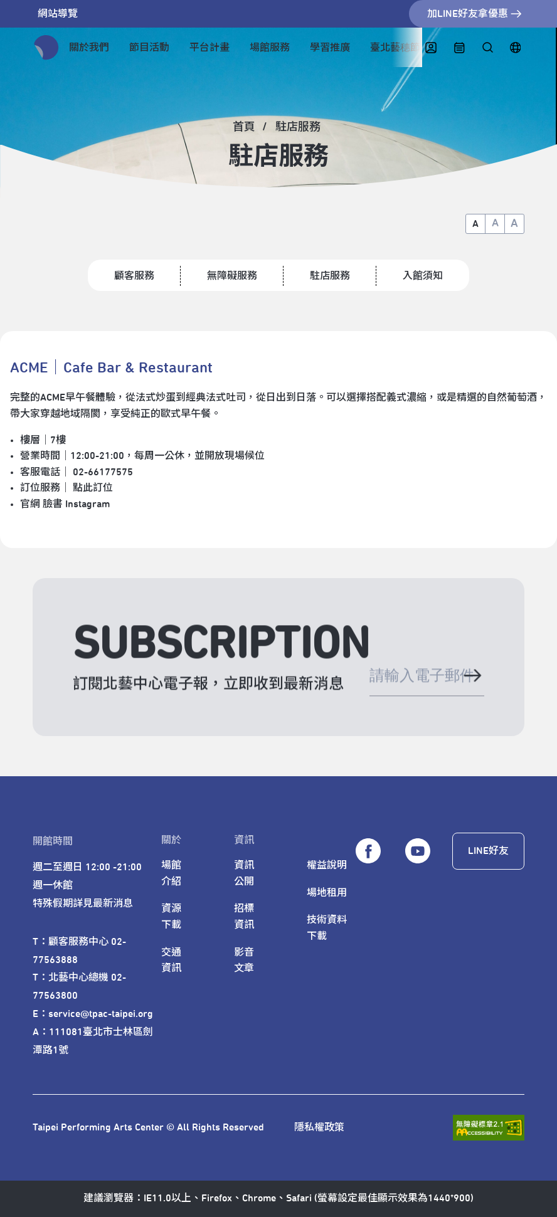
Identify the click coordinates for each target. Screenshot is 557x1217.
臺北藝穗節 (395, 48)
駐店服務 (330, 276)
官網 (30, 504)
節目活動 (149, 48)
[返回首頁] (46, 47)
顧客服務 (134, 276)
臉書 (53, 504)
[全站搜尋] (487, 48)
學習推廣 (330, 48)
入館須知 (423, 276)
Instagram (87, 504)
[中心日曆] (459, 48)
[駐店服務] (298, 127)
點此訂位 (93, 488)
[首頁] (244, 127)
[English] (515, 48)
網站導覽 (58, 14)
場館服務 (270, 48)
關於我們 (89, 48)
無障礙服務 (232, 276)
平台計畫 (209, 48)
